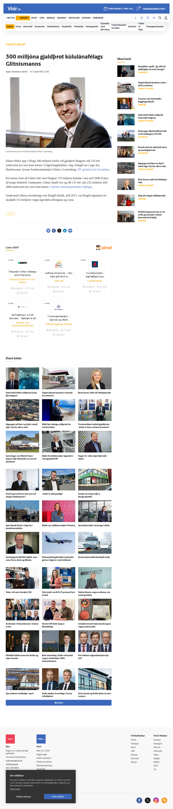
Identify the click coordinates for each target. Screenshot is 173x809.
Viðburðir (158, 751)
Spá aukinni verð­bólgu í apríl (20, 694)
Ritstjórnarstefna (44, 762)
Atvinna (157, 747)
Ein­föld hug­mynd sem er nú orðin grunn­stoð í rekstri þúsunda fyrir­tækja (151, 215)
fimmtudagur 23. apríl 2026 (121, 9)
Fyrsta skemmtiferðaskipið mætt (94, 557)
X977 (156, 766)
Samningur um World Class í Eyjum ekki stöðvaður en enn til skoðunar (21, 459)
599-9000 (14, 768)
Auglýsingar (42, 755)
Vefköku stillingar (23, 797)
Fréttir (133, 740)
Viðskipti (135, 744)
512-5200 (45, 751)
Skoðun (134, 755)
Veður (156, 755)
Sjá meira (58, 703)
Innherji (157, 740)
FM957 (157, 762)
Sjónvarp (135, 759)
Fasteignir (158, 744)
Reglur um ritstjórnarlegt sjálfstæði (17, 752)
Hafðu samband (44, 758)
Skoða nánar (15, 789)
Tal (155, 770)
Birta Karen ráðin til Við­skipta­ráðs (94, 393)
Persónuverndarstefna (16, 757)
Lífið (133, 751)
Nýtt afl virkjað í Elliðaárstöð (151, 196)
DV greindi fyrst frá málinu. (94, 169)
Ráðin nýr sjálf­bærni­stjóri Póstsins (58, 526)
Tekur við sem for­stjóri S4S (19, 592)
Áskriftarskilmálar (44, 766)
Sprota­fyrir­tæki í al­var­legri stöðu (94, 526)
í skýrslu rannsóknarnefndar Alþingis (70, 186)
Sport (133, 747)
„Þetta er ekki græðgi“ (52, 494)
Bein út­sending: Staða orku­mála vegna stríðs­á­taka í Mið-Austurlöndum (57, 658)
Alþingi (10, 214)
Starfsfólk (41, 769)
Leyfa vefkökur (58, 797)
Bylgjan (157, 759)
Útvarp (134, 762)
